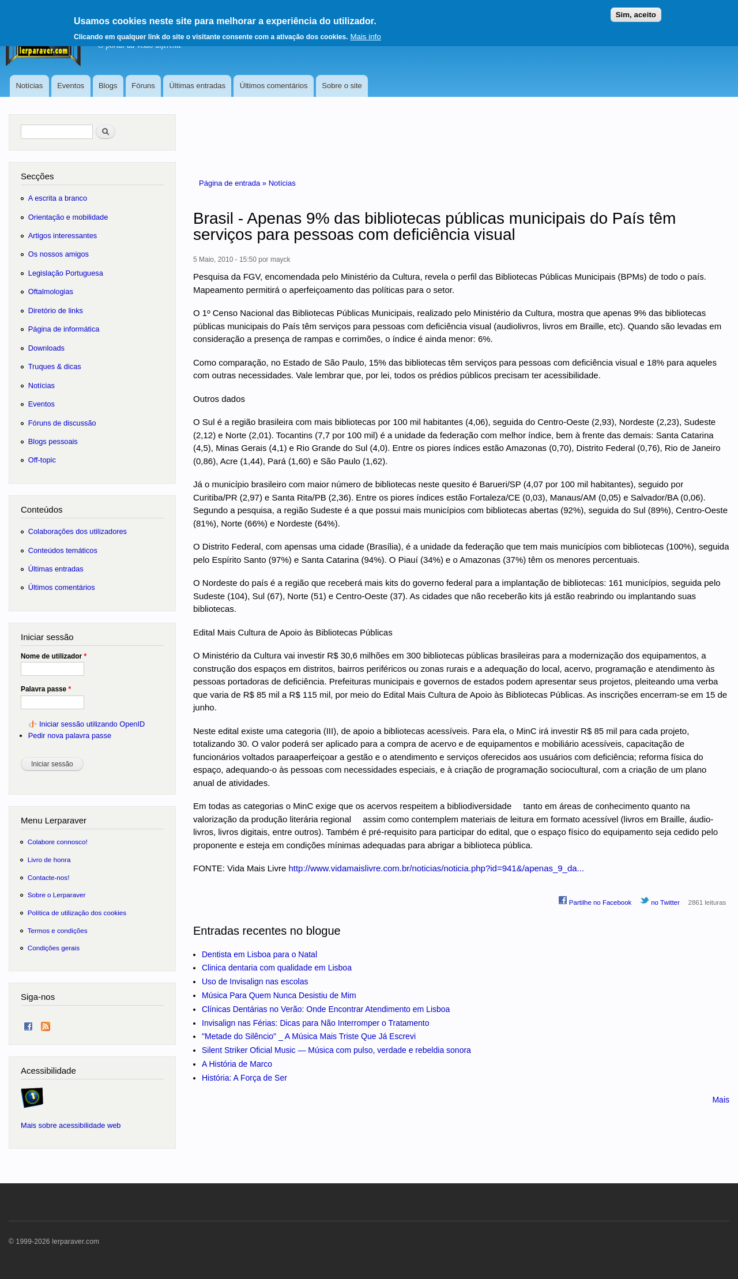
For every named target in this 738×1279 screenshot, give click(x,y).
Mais (720, 1099)
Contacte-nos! (49, 877)
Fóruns (143, 85)
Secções (37, 176)
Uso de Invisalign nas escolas (255, 981)
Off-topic (42, 460)
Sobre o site (342, 85)
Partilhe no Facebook (595, 901)
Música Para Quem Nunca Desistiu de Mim (279, 995)
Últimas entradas (197, 85)
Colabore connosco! (58, 841)
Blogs (108, 85)
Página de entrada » (234, 183)
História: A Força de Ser (244, 1077)
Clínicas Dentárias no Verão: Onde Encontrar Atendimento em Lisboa (326, 1009)
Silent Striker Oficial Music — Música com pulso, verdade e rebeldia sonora (336, 1050)
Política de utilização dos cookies (77, 912)
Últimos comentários (274, 85)
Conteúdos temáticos (62, 550)
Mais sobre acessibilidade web (71, 1125)
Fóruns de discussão (62, 423)
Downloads (46, 348)
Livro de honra (49, 859)
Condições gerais (54, 947)
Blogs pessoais (53, 441)
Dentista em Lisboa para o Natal (259, 954)
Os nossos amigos (58, 254)
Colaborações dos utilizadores (77, 531)
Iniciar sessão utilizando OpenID (92, 724)
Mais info (365, 32)
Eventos (70, 85)
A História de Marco (237, 1064)
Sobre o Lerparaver (57, 894)
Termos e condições (58, 930)
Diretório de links (55, 310)
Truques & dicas (54, 366)
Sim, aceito (636, 10)
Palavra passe (46, 689)
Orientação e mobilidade (68, 217)
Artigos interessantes (62, 235)
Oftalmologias (50, 291)
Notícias (29, 85)
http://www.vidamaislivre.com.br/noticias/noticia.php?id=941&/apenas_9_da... (436, 868)
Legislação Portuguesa (65, 273)
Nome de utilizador (53, 656)
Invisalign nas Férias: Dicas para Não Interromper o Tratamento (316, 1023)
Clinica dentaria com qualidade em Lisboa (277, 967)
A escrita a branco (57, 198)
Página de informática (64, 329)
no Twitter (660, 901)
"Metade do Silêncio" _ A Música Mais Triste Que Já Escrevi (309, 1036)
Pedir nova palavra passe (69, 735)
